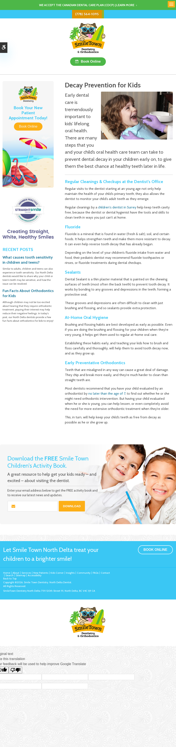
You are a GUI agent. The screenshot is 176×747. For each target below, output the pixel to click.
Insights (70, 572)
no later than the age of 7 (106, 393)
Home (6, 572)
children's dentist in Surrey (117, 207)
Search (9, 575)
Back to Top (9, 578)
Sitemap (20, 575)
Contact (105, 572)
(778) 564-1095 (87, 14)
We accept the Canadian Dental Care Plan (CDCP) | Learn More (86, 5)
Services (26, 572)
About (15, 572)
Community (83, 572)
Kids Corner (57, 572)
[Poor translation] (15, 670)
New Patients (40, 572)
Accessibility (34, 575)
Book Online (91, 61)
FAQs (95, 572)
